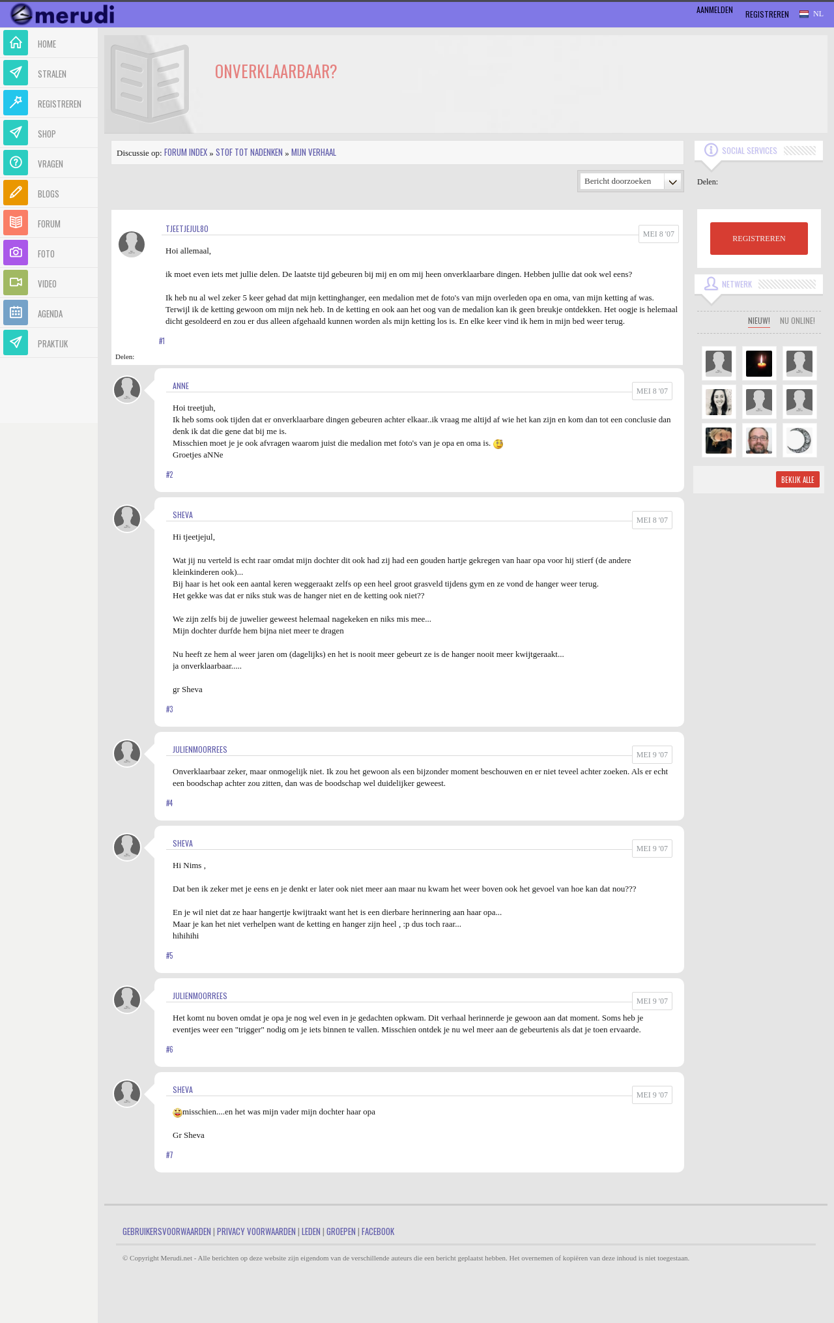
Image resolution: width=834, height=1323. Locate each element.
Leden (311, 1231)
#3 (169, 709)
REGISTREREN (758, 238)
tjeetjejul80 (186, 228)
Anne (181, 385)
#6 (169, 1049)
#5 (169, 955)
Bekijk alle (797, 479)
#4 (169, 803)
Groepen (341, 1231)
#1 (162, 341)
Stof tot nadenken (249, 151)
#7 (169, 1155)
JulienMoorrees (200, 749)
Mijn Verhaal (313, 151)
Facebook (378, 1231)
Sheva (183, 514)
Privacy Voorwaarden (256, 1231)
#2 (169, 474)
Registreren (767, 14)
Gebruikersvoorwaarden (166, 1231)
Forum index (185, 151)
